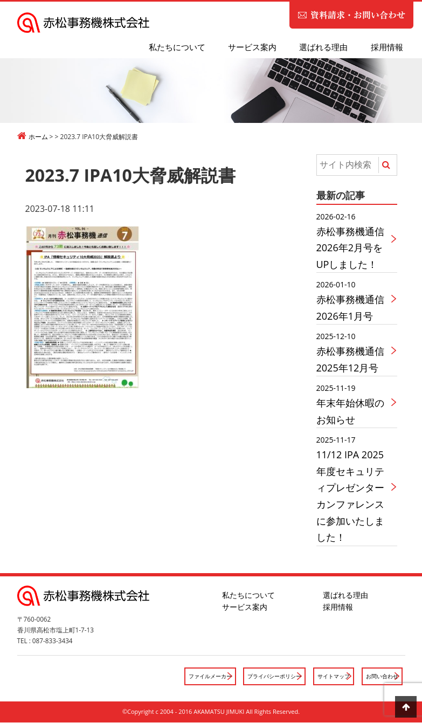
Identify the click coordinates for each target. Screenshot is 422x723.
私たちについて (177, 47)
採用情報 (387, 47)
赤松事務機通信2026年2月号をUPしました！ (353, 240)
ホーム (38, 136)
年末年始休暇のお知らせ (353, 403)
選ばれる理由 (323, 47)
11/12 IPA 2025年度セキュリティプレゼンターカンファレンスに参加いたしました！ (353, 488)
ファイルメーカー (196, 676)
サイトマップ (329, 676)
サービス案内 (252, 47)
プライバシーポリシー (265, 676)
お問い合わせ (380, 676)
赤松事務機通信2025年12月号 (353, 352)
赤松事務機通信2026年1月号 (353, 300)
